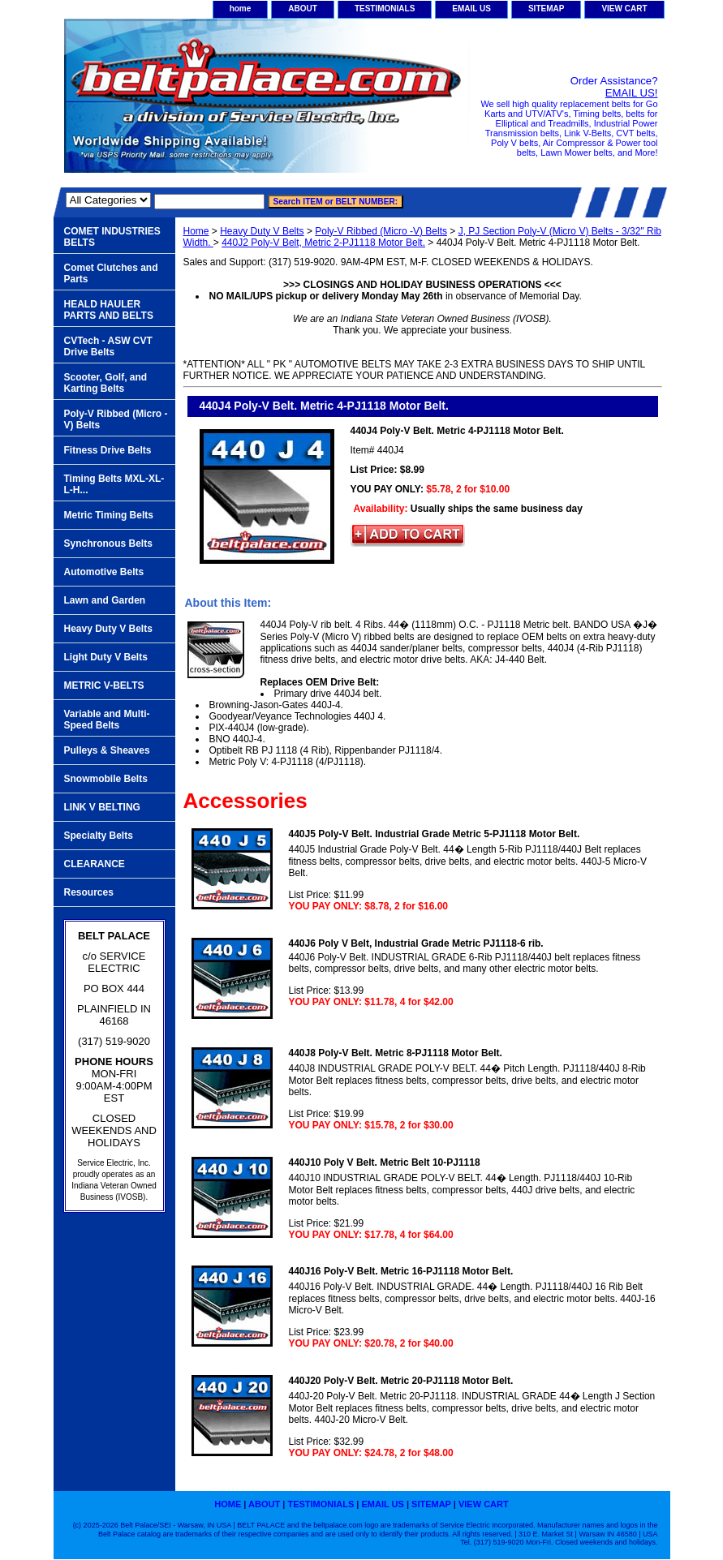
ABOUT (302, 8)
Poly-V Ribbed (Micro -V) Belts (381, 231)
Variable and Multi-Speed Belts (107, 719)
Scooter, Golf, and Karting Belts (106, 383)
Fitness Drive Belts (108, 450)
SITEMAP (546, 8)
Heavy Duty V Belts (261, 231)
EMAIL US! (631, 93)
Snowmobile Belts (106, 778)
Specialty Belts (98, 835)
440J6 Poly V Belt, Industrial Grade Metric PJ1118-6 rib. (416, 943)
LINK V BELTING (102, 807)
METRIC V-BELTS (104, 685)
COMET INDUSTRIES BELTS (112, 237)
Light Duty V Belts (106, 657)
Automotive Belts (104, 572)
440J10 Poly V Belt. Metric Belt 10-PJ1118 (384, 1162)
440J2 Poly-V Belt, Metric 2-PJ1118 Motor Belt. (323, 242)
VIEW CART (624, 8)
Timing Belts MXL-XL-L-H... (114, 484)
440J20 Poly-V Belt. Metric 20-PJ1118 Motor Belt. (401, 1380)
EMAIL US (471, 8)
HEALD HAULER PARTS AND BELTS (108, 310)
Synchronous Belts (108, 543)
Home (196, 231)
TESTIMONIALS (385, 8)
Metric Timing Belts (108, 515)
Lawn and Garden (105, 600)
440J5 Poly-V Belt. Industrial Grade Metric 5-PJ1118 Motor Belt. (434, 834)
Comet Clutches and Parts (111, 273)
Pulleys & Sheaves (107, 750)
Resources (89, 892)
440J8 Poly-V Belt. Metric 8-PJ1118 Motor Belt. (395, 1053)
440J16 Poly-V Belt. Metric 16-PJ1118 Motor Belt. (401, 1271)
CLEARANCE (94, 864)
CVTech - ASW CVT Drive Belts (108, 346)
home (241, 8)
